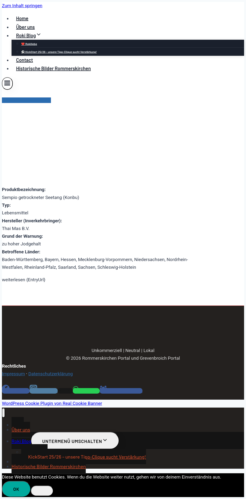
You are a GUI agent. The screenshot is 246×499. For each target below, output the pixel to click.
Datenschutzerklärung (50, 374)
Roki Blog (21, 441)
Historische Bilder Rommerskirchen (53, 68)
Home (22, 18)
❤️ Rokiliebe (29, 43)
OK (16, 489)
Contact (24, 60)
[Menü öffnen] (7, 83)
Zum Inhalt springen (22, 5)
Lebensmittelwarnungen (26, 100)
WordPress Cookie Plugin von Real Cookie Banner (52, 403)
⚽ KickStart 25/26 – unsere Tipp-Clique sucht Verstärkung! (59, 51)
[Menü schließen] (3, 413)
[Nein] (42, 491)
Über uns (25, 27)
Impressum (13, 374)
